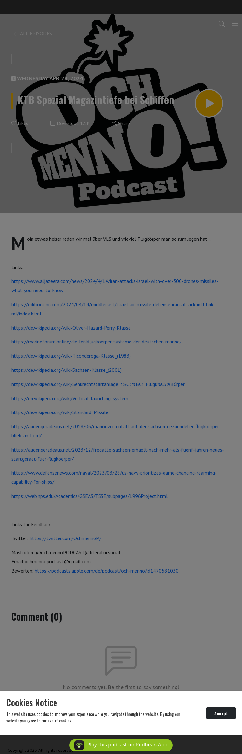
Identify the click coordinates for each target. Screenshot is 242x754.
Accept (221, 713)
